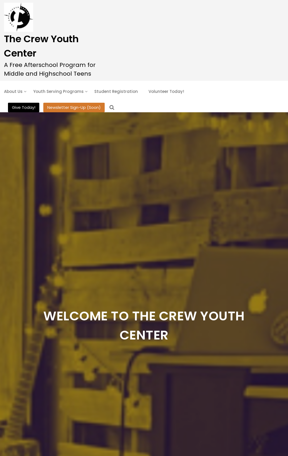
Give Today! (23, 107)
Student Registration (116, 91)
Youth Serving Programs (58, 91)
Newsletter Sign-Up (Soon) (74, 107)
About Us (13, 91)
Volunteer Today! (166, 91)
